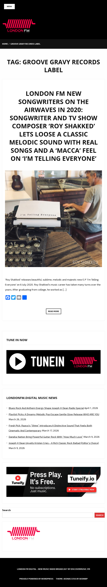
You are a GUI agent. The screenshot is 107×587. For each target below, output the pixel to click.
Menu (9, 6)
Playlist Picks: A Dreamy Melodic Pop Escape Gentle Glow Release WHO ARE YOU (54, 414)
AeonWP (83, 579)
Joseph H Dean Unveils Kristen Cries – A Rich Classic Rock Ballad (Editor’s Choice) (54, 443)
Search (6, 510)
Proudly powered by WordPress (36, 579)
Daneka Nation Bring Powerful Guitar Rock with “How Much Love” (46, 436)
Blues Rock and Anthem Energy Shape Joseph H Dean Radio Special (46, 408)
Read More (54, 311)
